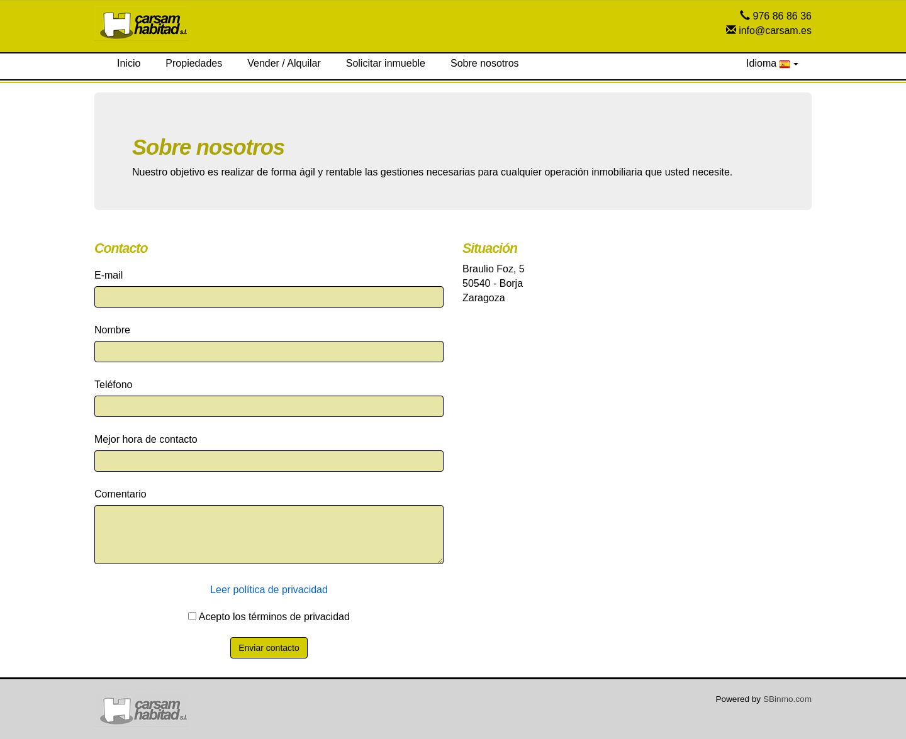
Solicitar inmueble (385, 63)
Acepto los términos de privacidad (269, 616)
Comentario (120, 494)
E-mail (108, 275)
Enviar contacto (268, 648)
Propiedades (193, 63)
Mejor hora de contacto (146, 439)
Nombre (112, 330)
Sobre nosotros (484, 63)
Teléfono (113, 384)
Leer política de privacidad (269, 589)
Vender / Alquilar (284, 63)
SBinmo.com (787, 699)
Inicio (128, 63)
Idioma (772, 63)
